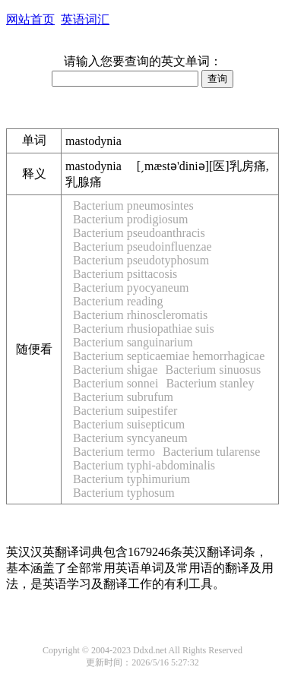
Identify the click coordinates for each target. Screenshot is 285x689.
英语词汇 (85, 19)
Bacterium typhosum (124, 492)
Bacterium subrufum (123, 396)
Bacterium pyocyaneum (130, 287)
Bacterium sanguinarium (133, 342)
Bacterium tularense (211, 451)
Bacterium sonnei (115, 383)
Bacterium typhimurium (131, 479)
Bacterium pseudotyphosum (141, 260)
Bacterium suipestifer (125, 410)
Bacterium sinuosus (213, 369)
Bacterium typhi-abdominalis (144, 465)
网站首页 (30, 19)
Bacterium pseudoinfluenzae (142, 246)
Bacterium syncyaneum (130, 437)
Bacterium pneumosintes (133, 205)
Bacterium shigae (115, 369)
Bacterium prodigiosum (130, 219)
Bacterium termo (114, 451)
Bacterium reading (118, 301)
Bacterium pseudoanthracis (139, 232)
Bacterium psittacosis (125, 273)
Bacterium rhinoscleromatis (140, 314)
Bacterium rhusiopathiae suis (143, 328)
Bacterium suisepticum (129, 424)
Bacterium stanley (210, 383)
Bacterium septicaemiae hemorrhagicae (168, 355)
